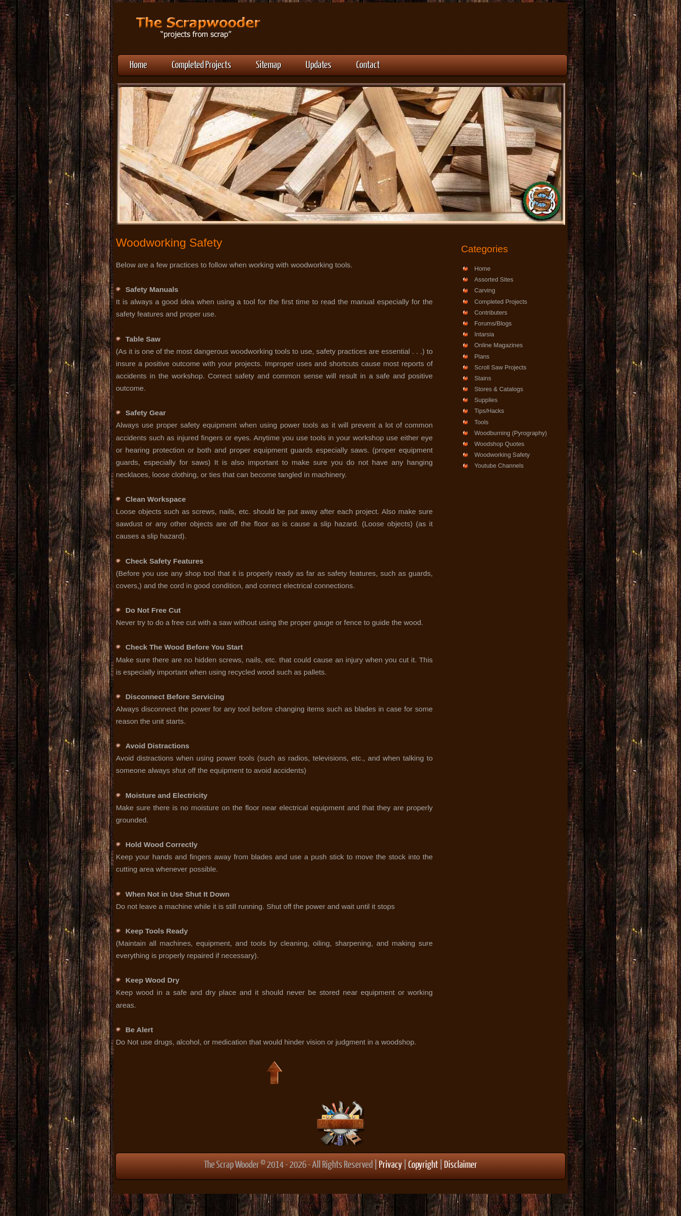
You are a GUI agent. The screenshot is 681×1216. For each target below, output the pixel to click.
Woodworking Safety (502, 454)
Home (138, 64)
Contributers (490, 312)
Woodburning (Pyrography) (510, 433)
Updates (319, 64)
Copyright (423, 1164)
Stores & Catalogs (498, 389)
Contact (368, 64)
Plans (481, 356)
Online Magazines (498, 345)
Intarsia (484, 334)
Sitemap (268, 64)
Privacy (390, 1164)
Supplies (486, 399)
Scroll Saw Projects (500, 367)
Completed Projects (201, 64)
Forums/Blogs (493, 323)
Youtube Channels (499, 465)
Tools (481, 422)
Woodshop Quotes (499, 443)
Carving (484, 290)
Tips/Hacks (489, 410)
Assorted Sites (494, 279)
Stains (482, 378)
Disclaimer (460, 1164)
